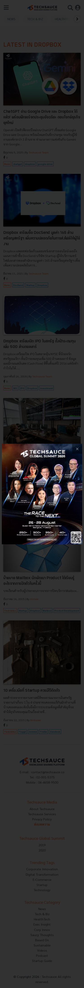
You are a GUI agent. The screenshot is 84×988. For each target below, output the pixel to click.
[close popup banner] (77, 449)
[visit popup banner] (42, 494)
